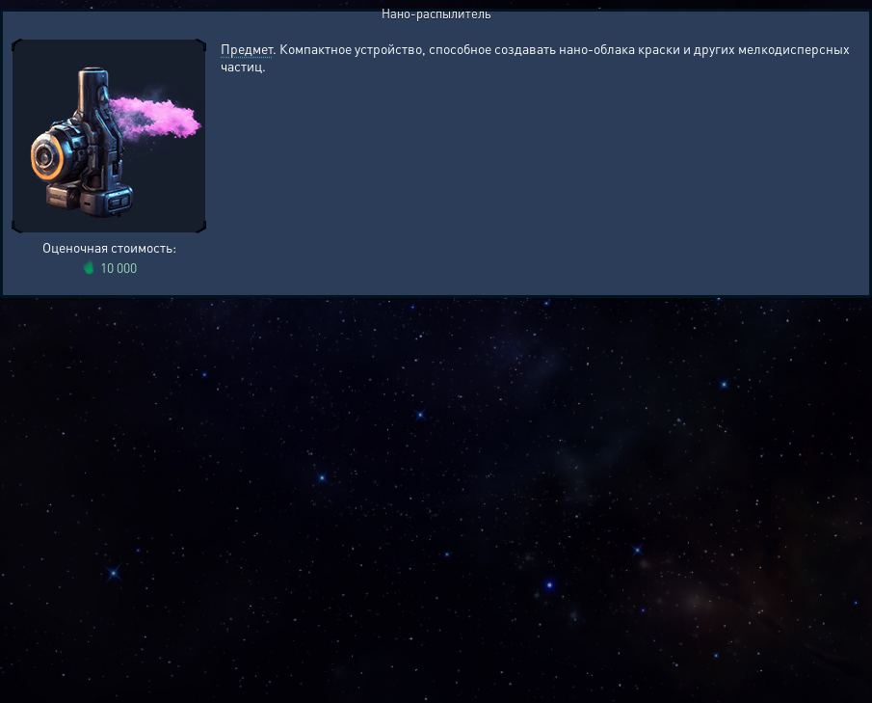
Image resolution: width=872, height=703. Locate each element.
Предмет (247, 48)
